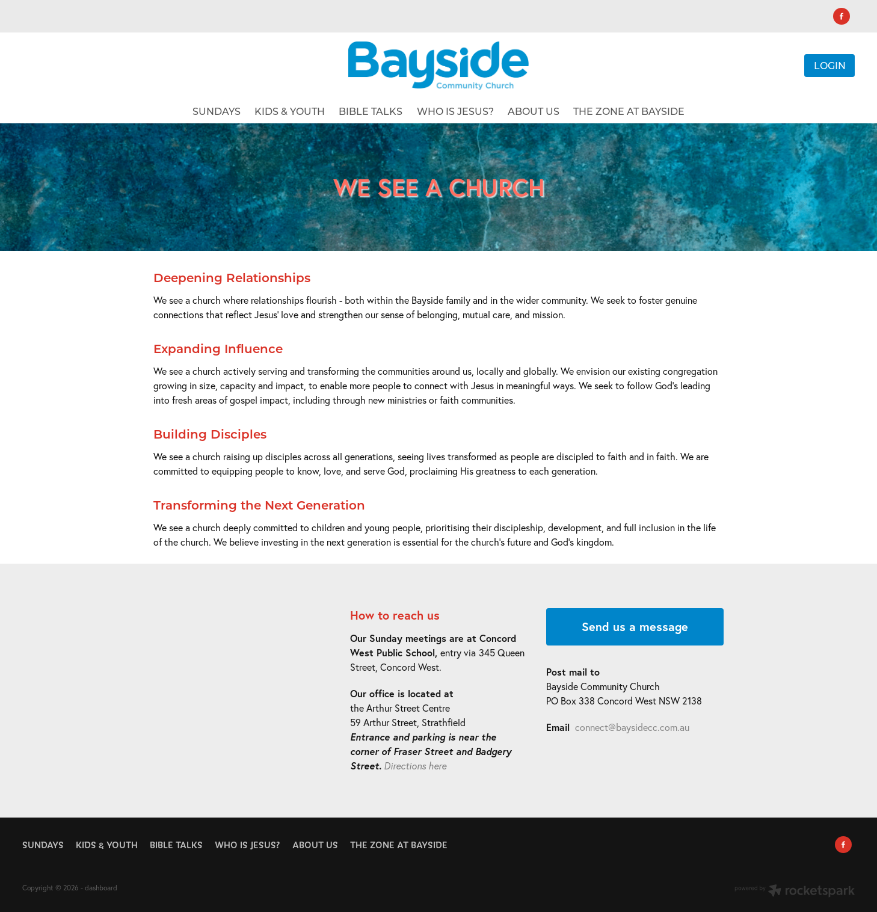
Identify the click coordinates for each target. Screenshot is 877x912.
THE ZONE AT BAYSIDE (629, 111)
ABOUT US (533, 111)
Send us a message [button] (635, 626)
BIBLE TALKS (370, 111)
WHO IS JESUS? (455, 111)
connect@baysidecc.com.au (632, 727)
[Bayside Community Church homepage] (438, 66)
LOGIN (830, 65)
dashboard (101, 887)
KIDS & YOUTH (289, 111)
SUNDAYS (216, 111)
